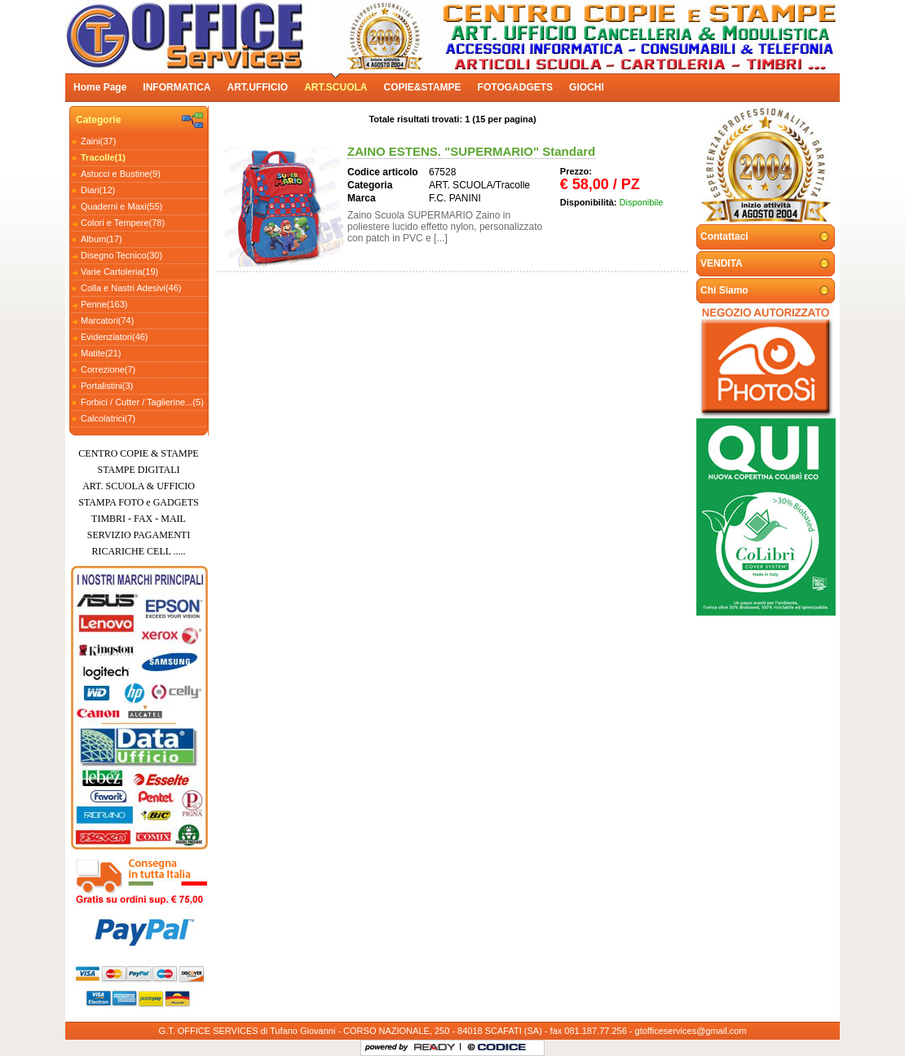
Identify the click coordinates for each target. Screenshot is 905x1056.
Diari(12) (98, 190)
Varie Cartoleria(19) (119, 271)
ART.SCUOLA (335, 87)
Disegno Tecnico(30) (121, 255)
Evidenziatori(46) (114, 337)
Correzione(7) (108, 369)
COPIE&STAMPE (422, 87)
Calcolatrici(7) (108, 418)
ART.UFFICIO (257, 87)
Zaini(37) (98, 141)
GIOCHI (586, 87)
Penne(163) (104, 304)
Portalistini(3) (107, 386)
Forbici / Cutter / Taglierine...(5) (142, 402)
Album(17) (101, 239)
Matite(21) (101, 353)
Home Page (99, 87)
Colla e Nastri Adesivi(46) (131, 288)
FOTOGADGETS (515, 87)
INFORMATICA (176, 87)
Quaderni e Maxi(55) (121, 206)
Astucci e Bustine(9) (121, 174)
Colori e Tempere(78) (123, 223)
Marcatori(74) (107, 320)
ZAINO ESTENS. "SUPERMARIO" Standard (471, 151)
